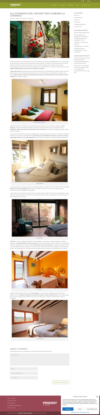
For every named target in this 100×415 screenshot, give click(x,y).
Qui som (62, 5)
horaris (76, 20)
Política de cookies (75, 412)
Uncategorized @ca (79, 24)
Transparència (15, 405)
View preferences (92, 409)
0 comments (30, 18)
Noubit (44, 413)
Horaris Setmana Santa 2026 (81, 32)
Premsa (76, 22)
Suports (12, 403)
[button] (97, 396)
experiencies (77, 17)
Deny (79, 409)
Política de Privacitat (84, 412)
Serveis (70, 5)
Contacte (84, 5)
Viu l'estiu (76, 26)
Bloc (77, 5)
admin (13, 18)
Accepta (68, 409)
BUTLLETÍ (12, 408)
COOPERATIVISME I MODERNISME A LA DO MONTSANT (80, 50)
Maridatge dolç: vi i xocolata (81, 46)
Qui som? (12, 398)
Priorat (54, 5)
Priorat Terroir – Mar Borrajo (81, 65)
